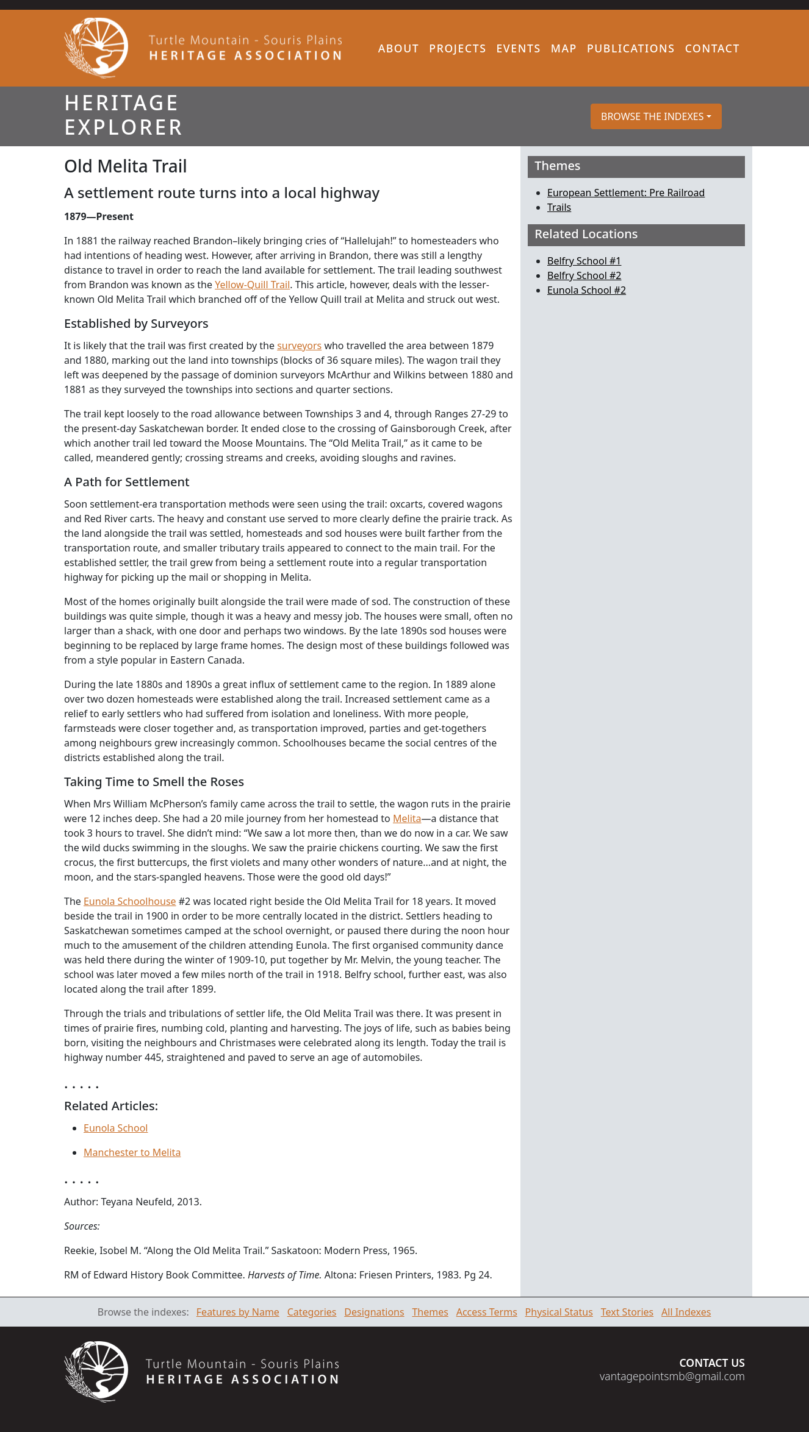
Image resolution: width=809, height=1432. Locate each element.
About (399, 48)
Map (564, 48)
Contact (712, 48)
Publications (631, 48)
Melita (407, 818)
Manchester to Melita (132, 1152)
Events (518, 48)
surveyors (299, 345)
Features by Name (237, 1312)
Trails (559, 207)
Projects (457, 48)
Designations (374, 1312)
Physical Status (559, 1312)
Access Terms (486, 1312)
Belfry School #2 (584, 275)
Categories (312, 1312)
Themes (430, 1312)
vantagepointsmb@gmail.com (672, 1376)
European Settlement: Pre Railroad (626, 192)
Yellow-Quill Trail (252, 284)
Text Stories (627, 1312)
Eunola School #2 (586, 290)
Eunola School (116, 1128)
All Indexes (686, 1312)
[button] (656, 116)
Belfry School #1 (584, 261)
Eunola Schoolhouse (130, 901)
